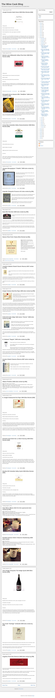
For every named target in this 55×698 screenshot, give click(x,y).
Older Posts (33, 685)
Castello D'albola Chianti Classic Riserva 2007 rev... (45, 72)
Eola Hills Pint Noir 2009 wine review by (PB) (15, 212)
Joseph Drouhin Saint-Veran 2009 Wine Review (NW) (17, 12)
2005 (41, 136)
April (42, 122)
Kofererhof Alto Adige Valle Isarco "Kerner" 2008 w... (45, 79)
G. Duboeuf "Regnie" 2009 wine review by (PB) (16, 339)
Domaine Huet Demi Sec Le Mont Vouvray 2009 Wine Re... (45, 94)
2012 (41, 35)
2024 (41, 26)
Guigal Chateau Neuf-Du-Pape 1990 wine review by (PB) (18, 291)
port (10, 260)
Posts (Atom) (21, 688)
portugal (12, 260)
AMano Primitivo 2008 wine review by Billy (14, 381)
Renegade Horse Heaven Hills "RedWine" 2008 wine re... (45, 53)
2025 (41, 24)
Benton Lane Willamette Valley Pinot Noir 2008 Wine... (45, 50)
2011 (41, 37)
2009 (41, 130)
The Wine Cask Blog (12, 4)
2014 (41, 32)
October (42, 41)
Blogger (33, 695)
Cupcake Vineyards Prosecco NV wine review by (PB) (18, 191)
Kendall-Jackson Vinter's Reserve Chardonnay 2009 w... (45, 104)
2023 (41, 27)
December (43, 38)
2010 (41, 128)
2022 (41, 29)
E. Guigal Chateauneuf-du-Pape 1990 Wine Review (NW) (18, 397)
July (42, 117)
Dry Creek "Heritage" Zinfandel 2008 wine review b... (45, 111)
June (42, 119)
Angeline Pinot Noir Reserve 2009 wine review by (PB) (18, 656)
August (42, 44)
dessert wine (7, 260)
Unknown (41, 145)
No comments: (14, 48)
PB (40, 143)
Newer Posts (4, 685)
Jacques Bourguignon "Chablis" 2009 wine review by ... (45, 60)
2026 (41, 23)
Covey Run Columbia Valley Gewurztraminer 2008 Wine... (45, 57)
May (42, 120)
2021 (41, 30)
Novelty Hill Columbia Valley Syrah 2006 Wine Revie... (45, 97)
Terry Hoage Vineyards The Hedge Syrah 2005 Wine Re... (45, 108)
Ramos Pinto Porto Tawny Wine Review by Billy (16, 237)
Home (19, 685)
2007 (41, 133)
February (42, 125)
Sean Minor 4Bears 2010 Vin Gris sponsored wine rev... (45, 101)
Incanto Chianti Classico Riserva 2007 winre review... (45, 85)
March (42, 123)
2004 (41, 138)
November (43, 39)
